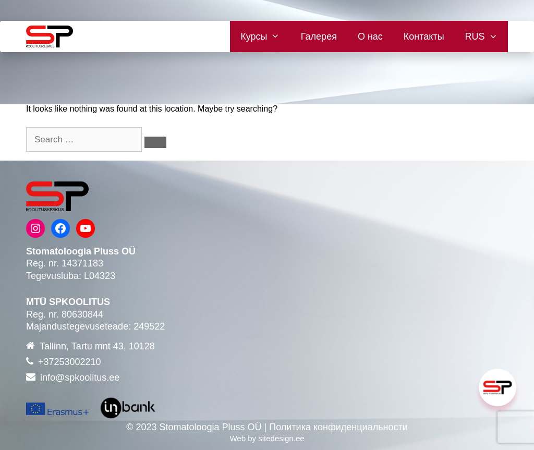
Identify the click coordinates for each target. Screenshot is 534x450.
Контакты (424, 36)
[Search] (155, 142)
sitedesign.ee (281, 438)
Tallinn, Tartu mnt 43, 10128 (97, 346)
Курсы (265, 36)
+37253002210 (69, 362)
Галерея (319, 36)
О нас (370, 36)
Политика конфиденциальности (338, 427)
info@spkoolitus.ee (79, 377)
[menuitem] (481, 36)
